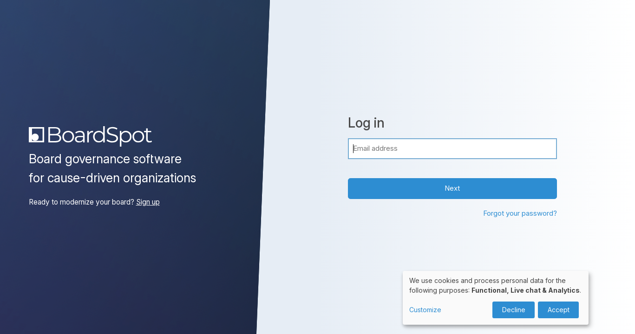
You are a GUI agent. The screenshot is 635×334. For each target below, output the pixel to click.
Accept (559, 310)
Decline (513, 310)
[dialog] (496, 298)
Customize (425, 310)
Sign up (148, 202)
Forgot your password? (520, 213)
